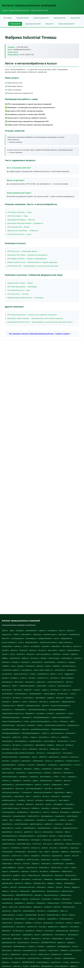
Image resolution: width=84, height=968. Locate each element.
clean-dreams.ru (36, 812)
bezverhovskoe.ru (23, 942)
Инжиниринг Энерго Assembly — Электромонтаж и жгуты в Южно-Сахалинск (35, 318)
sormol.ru (5, 654)
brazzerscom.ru (7, 709)
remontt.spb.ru (7, 946)
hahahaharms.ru (43, 674)
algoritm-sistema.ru (36, 824)
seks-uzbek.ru (67, 646)
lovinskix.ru (16, 662)
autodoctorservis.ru (8, 844)
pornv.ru (56, 638)
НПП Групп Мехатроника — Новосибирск (22, 287)
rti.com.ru (75, 946)
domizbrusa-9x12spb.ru (10, 757)
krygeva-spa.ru (7, 863)
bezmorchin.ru (33, 852)
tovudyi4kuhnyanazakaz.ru (11, 729)
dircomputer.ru (65, 812)
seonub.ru (62, 820)
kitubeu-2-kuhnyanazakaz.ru (61, 717)
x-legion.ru (45, 690)
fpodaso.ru (18, 646)
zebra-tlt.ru (68, 824)
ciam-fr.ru (62, 630)
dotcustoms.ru (68, 773)
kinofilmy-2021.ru (33, 816)
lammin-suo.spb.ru (33, 859)
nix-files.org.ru (37, 879)
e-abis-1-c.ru (66, 690)
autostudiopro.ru (31, 638)
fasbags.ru (51, 698)
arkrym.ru (46, 812)
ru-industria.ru (58, 824)
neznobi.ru (66, 654)
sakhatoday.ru (48, 879)
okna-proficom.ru (8, 828)
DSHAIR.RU (67, 954)
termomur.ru (25, 808)
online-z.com (13, 907)
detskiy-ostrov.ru (70, 875)
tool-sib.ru (5, 954)
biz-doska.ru (39, 800)
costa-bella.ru (64, 848)
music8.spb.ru (47, 899)
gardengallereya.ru (64, 946)
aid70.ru (26, 938)
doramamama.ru (67, 808)
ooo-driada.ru (74, 927)
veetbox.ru (42, 630)
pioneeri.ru (53, 836)
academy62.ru (51, 946)
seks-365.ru (48, 788)
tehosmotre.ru (30, 682)
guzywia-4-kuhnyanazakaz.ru (41, 721)
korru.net (75, 856)
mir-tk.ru (55, 721)
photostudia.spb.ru (19, 946)
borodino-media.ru (8, 804)
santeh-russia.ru (43, 954)
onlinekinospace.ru (29, 828)
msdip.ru (5, 820)
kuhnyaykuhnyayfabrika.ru (31, 733)
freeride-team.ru (74, 634)
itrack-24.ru (6, 638)
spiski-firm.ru (28, 832)
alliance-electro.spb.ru (73, 844)
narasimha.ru (34, 777)
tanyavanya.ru (60, 816)
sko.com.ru (41, 915)
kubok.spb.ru (66, 899)
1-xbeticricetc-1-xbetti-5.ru (11, 670)
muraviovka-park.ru (8, 812)
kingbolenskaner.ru (8, 927)
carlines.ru (69, 923)
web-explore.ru (26, 634)
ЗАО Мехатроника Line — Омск (18, 290)
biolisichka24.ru (7, 824)
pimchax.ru (51, 713)
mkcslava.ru (59, 832)
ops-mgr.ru (32, 678)
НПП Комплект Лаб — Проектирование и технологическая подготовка (32, 266)
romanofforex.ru (7, 903)
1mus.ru (25, 702)
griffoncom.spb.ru (68, 891)
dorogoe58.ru (35, 966)
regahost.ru (65, 852)
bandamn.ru (69, 698)
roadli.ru (67, 769)
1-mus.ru (73, 694)
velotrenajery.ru (66, 658)
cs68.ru (72, 721)
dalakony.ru (61, 942)
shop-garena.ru (26, 670)
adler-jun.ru (60, 698)
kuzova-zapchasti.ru (61, 966)
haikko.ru (59, 883)
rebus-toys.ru (43, 702)
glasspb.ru (21, 666)
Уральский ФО (75, 18)
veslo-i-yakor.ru (63, 800)
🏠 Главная (8, 18)
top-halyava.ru (72, 670)
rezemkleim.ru (41, 820)
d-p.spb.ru (19, 915)
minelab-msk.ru (55, 702)
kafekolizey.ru (74, 931)
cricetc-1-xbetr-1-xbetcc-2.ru (43, 670)
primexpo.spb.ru (20, 852)
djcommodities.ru (46, 777)
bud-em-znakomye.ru (9, 642)
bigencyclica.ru (57, 856)
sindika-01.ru (28, 690)
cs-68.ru (26, 721)
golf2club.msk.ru (7, 883)
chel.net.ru (17, 863)
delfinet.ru (25, 658)
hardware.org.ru (65, 895)
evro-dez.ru (31, 765)
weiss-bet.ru (39, 804)
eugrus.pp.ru (74, 848)
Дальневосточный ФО (33, 24)
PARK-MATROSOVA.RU (24, 895)
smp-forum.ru (6, 911)
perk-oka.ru (6, 761)
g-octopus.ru (15, 761)
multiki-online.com (34, 875)
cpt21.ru (47, 852)
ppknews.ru (6, 962)
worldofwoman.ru (23, 812)
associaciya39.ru (8, 852)
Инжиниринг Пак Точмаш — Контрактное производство (27, 255)
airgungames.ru (7, 682)
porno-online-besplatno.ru (24, 784)
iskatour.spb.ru (46, 859)
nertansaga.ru (17, 769)
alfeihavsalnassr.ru (46, 780)
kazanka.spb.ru (25, 891)
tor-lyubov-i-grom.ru (73, 761)
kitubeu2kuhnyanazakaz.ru (11, 717)
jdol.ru (11, 820)
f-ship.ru (73, 867)
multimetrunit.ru (15, 954)
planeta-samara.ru (8, 773)
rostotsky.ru (20, 804)
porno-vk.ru (77, 646)
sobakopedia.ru (69, 883)
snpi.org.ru (56, 859)
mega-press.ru (7, 634)
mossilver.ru (32, 919)
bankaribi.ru (31, 725)
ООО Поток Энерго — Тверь (17, 216)
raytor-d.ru (69, 682)
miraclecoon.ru (62, 662)
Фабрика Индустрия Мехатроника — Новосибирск (25, 298)
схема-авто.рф (7, 899)
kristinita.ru (55, 812)
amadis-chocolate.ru (65, 836)
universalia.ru (69, 804)
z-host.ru (71, 713)
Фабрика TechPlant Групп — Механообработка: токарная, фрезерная (32, 262)
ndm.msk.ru (46, 938)
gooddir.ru (16, 875)
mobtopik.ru (64, 950)
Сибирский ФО (15, 24)
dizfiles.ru (37, 769)
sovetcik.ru (58, 958)
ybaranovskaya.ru (69, 958)
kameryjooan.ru (73, 935)
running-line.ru (66, 859)
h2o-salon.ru (44, 871)
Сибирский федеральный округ (19, 10)
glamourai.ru (75, 962)
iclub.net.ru (6, 935)
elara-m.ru (37, 832)
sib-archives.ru (55, 690)
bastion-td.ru (17, 911)
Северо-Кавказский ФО (66, 24)
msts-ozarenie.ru (60, 935)
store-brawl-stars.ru (64, 686)
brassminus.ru (7, 966)
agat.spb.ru (38, 895)
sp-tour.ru (26, 954)
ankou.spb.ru (6, 879)
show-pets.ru (25, 662)
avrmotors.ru (41, 911)
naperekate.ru (27, 717)
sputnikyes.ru (75, 879)
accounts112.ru (7, 674)
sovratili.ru (5, 650)
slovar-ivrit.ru (19, 788)
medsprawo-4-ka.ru (8, 705)
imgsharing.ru (66, 796)
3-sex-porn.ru (6, 698)
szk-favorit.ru (59, 923)
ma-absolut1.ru (53, 765)
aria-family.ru (58, 769)
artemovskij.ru (7, 938)
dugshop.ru (36, 863)
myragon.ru (32, 946)
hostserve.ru (30, 654)
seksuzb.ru (25, 729)
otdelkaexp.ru (37, 907)
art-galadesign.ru (53, 911)
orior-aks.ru (38, 923)
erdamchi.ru (55, 808)
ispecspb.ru (56, 852)
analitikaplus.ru (19, 903)
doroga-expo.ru (57, 784)
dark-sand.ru (17, 690)
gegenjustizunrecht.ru (70, 828)
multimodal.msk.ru (39, 883)
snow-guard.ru (68, 753)
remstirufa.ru (45, 808)
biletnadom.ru (30, 713)
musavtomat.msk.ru (34, 958)
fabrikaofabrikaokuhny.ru (60, 729)
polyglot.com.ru (53, 927)
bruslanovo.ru (30, 931)
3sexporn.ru (16, 702)
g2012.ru (53, 674)
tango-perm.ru (7, 875)
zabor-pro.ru (17, 966)
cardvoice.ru (6, 780)
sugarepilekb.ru (27, 935)
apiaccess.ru (69, 938)
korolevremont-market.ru (48, 642)
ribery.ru (66, 784)
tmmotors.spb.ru (7, 958)
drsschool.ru (35, 942)
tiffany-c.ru (64, 911)
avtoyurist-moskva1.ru (51, 895)
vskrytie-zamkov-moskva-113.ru (13, 713)
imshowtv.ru (43, 950)
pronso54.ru (78, 658)
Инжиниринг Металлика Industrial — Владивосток (25, 223)
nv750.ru (56, 777)
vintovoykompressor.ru (10, 836)
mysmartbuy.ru (21, 773)
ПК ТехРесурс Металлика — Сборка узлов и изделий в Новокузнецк (32, 315)
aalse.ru (35, 757)
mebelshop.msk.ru (68, 907)
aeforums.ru (19, 883)
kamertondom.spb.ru (24, 844)
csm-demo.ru (54, 678)
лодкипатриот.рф (62, 931)
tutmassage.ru (36, 840)
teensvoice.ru (55, 796)
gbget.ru (36, 780)
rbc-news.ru (42, 650)
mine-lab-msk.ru (62, 694)
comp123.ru (37, 796)
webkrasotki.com (47, 875)
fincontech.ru (6, 702)
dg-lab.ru (17, 899)
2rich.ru (12, 654)
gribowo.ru (40, 666)
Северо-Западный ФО (41, 18)
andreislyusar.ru (38, 761)
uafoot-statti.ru (42, 686)
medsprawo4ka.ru (20, 709)
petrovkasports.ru (8, 784)
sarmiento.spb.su (8, 859)
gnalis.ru (48, 666)
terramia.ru (41, 946)
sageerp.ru (73, 966)
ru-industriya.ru (27, 792)
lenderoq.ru (42, 919)
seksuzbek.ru (55, 646)
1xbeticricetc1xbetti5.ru (27, 686)
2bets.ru (67, 832)
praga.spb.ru (57, 840)
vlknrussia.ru (64, 721)
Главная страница (62, 334)
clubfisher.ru (35, 808)
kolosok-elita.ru (75, 852)
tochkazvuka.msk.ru (66, 919)
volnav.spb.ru (41, 887)
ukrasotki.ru (46, 646)
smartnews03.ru (37, 662)
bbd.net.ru (57, 907)
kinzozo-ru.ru (35, 848)
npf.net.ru (59, 887)
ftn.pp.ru (26, 966)
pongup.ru (72, 662)
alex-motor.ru (21, 927)
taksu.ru (28, 796)
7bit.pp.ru (67, 887)
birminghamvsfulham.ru (27, 836)
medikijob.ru (71, 942)
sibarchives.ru (26, 761)
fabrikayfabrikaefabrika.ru (57, 709)
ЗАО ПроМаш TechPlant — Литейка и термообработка (27, 259)
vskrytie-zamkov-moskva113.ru (55, 725)
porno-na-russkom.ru (43, 654)
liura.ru (13, 666)
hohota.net (77, 903)
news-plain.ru (6, 769)
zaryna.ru (48, 804)
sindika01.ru (76, 690)
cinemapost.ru (52, 630)
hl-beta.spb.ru (46, 863)
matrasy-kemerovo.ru (35, 773)
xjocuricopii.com (20, 958)
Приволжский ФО (60, 18)
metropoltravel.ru (51, 800)
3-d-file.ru (33, 674)
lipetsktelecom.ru (73, 725)
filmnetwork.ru (15, 871)
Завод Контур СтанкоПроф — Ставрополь (22, 230)
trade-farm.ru (57, 773)
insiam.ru (26, 856)
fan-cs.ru (34, 954)
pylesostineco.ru (47, 935)
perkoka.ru (64, 757)
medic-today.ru (19, 796)
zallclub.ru (28, 883)
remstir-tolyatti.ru (72, 816)
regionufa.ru (29, 804)
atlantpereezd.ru (66, 638)
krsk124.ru (56, 899)
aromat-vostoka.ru (25, 907)
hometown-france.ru (69, 666)
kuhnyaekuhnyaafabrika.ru (11, 733)
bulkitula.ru (56, 666)
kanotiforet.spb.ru (23, 840)
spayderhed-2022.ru (9, 765)
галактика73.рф (30, 915)
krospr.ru (62, 650)
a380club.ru (43, 757)
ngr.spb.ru (20, 867)
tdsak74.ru (26, 848)
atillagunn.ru (6, 686)
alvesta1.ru (16, 879)
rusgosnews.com (32, 867)
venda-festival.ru (7, 694)
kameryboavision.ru (53, 891)
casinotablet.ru (58, 804)
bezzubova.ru (18, 923)
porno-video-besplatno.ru (34, 788)
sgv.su (24, 875)
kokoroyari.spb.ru (8, 919)
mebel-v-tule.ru (53, 950)
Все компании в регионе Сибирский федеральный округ (31, 334)
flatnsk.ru (77, 923)
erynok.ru (18, 828)
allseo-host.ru (19, 682)
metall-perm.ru (36, 938)
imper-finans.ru (56, 962)
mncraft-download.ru (21, 824)
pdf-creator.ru (26, 879)
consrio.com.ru (17, 856)
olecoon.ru (14, 650)
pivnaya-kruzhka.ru (19, 816)
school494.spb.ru (58, 863)
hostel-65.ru (21, 654)
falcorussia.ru (67, 840)
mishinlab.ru (56, 654)
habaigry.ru (51, 883)
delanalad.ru (28, 769)
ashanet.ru (47, 773)
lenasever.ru (6, 662)
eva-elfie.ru (22, 800)
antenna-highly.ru (50, 694)
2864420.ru (21, 705)
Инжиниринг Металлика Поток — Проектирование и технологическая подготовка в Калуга (40, 322)
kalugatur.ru (76, 887)
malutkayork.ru (55, 871)
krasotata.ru (20, 630)
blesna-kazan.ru (21, 919)
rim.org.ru (66, 962)
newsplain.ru (72, 777)
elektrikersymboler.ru (62, 879)
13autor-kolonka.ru (73, 650)
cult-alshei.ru (15, 962)
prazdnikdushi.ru (31, 630)
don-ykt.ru (45, 796)
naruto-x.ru (49, 761)
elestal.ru (44, 658)
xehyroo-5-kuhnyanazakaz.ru (12, 721)
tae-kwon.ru (6, 856)
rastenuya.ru (37, 634)
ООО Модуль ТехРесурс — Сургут (19, 212)
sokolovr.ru (19, 820)
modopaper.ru (17, 780)
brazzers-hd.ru (61, 713)
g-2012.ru (23, 678)
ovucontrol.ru (58, 788)
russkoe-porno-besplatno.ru (43, 792)
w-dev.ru (66, 867)
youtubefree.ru (47, 769)
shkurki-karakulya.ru (9, 840)
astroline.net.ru (32, 927)
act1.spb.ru (43, 927)
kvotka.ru (45, 848)
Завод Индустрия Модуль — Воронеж (21, 220)
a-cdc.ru (21, 642)
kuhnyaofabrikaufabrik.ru (41, 717)
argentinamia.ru (54, 757)
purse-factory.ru (28, 698)
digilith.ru (69, 792)
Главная (4, 10)
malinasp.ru (25, 871)
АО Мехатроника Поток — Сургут (19, 234)
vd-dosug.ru (23, 650)
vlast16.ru (67, 856)
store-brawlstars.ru (21, 694)
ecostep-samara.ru (8, 915)
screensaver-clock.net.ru (26, 887)
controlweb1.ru (16, 848)
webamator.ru (41, 765)
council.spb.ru (49, 931)
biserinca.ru (17, 950)
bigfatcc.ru (74, 654)
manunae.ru (27, 780)
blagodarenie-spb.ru (33, 705)
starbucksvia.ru (15, 658)
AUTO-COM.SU (66, 903)
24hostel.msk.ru (56, 867)
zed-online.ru (41, 713)
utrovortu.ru (18, 832)
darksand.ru (33, 702)
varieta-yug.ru (41, 682)
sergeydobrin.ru (52, 919)
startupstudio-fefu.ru (44, 828)
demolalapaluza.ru (47, 816)
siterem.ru (39, 931)
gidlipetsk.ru (64, 927)
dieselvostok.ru (44, 867)
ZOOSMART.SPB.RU (48, 942)
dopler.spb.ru (17, 938)
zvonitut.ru (71, 820)
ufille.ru (12, 630)
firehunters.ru (30, 666)
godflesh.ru (48, 824)
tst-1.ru (60, 674)
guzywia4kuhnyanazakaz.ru (40, 729)
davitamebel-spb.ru (53, 915)
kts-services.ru (7, 690)
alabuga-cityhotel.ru (45, 638)
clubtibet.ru (29, 923)
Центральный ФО (23, 18)
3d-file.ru (15, 686)
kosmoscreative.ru (29, 911)
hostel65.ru (6, 666)
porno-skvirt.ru (53, 650)
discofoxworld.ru (49, 662)
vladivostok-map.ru (8, 725)
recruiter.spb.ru (35, 899)
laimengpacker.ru (47, 966)
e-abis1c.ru (52, 686)
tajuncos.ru (67, 780)
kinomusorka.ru (48, 832)
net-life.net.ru (37, 844)
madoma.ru (58, 780)
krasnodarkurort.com (30, 950)
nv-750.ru (77, 765)
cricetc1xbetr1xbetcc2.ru (55, 682)
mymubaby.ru (70, 863)
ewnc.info (13, 887)
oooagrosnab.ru (7, 646)
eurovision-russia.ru (50, 634)
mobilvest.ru (48, 907)
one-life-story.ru (60, 670)
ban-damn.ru (17, 698)
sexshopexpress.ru (17, 638)
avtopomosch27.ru (66, 765)
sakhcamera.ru (59, 844)
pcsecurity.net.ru (75, 950)
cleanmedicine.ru (8, 788)
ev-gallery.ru (14, 678)
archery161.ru (46, 856)
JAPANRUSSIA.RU (28, 962)
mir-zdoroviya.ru (18, 931)
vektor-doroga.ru (54, 658)
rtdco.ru (64, 749)
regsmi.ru (5, 871)
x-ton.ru (63, 777)
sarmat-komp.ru (42, 836)
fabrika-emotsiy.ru (8, 895)
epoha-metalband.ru (9, 867)
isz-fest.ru (5, 887)
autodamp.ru (23, 777)
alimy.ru (4, 907)
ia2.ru (41, 852)
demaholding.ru (25, 757)
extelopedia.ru (20, 859)
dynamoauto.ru (48, 923)
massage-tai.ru (53, 820)
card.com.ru (14, 891)
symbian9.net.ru (56, 954)
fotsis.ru (64, 915)
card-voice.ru (40, 753)
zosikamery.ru (41, 903)
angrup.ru (25, 899)
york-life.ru (46, 784)
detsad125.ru (6, 931)
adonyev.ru (33, 650)
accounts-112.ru (43, 678)
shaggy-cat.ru (69, 674)
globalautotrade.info (9, 942)
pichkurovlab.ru (7, 796)
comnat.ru (50, 887)
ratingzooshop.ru (58, 938)
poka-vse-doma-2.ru (21, 674)
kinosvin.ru (34, 871)
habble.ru (5, 658)
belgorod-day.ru (59, 792)
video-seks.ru (21, 725)
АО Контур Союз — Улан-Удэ (17, 294)
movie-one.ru (74, 757)
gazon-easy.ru (16, 935)
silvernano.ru (34, 658)
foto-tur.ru (30, 800)
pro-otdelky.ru (35, 646)
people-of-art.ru (7, 923)
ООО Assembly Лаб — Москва (18, 227)
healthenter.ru (76, 812)
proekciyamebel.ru (43, 962)
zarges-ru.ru (57, 828)
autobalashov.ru (7, 832)
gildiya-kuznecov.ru (38, 891)
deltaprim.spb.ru (67, 871)
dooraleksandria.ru (35, 694)
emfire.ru (26, 646)
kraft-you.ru (71, 630)
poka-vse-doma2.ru (67, 678)
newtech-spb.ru (29, 820)
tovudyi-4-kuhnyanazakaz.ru (60, 705)
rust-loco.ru (26, 863)
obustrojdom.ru (47, 958)
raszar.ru (40, 725)
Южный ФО (49, 24)
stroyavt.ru (5, 848)
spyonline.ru (30, 903)
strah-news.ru (63, 634)
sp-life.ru (37, 690)
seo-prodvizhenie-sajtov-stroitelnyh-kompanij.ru (18, 753)
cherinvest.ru (59, 875)
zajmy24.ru (45, 705)
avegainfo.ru (35, 856)
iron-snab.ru (54, 848)
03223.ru (5, 630)
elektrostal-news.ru (31, 642)
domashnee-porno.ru (9, 800)
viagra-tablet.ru (40, 698)
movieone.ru (21, 765)
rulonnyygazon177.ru (54, 753)
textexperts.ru (6, 816)
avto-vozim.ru (47, 844)
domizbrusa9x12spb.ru (10, 777)
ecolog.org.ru (46, 840)
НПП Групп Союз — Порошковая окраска (22, 251)
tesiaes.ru (5, 891)
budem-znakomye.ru (65, 642)
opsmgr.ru (5, 678)
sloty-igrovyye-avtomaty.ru (11, 792)
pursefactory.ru (59, 761)
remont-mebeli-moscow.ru (11, 808)
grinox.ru (37, 935)
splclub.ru (38, 784)
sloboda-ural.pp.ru (53, 903)
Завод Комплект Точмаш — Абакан (20, 283)
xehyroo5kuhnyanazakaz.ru (37, 709)
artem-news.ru (7, 950)
